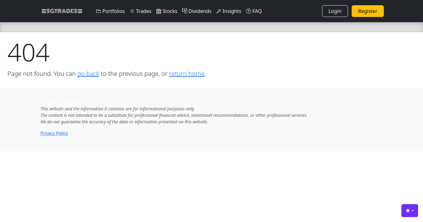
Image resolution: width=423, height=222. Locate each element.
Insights (228, 11)
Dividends (196, 11)
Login (335, 11)
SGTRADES (62, 11)
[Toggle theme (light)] (409, 210)
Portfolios (110, 11)
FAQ (254, 11)
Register (367, 11)
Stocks (166, 11)
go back (88, 73)
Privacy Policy (54, 133)
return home (187, 73)
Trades (140, 11)
